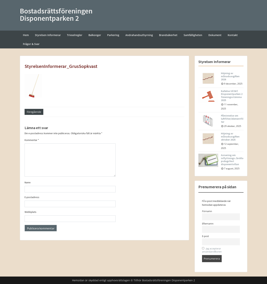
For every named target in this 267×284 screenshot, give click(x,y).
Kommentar (32, 140)
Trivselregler (74, 35)
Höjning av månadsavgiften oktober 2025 (230, 136)
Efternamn (207, 223)
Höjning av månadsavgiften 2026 (230, 76)
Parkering (113, 35)
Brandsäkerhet (168, 35)
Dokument (214, 35)
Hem (26, 35)
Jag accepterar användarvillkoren (212, 250)
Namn (28, 182)
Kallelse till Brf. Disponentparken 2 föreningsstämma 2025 (231, 95)
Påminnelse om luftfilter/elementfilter (232, 118)
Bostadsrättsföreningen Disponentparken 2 (56, 14)
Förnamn (207, 211)
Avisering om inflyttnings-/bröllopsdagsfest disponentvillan (232, 159)
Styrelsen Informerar (48, 35)
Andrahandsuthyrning (139, 35)
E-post (205, 236)
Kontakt (233, 35)
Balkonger (94, 35)
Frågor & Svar (31, 44)
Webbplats (30, 212)
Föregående (34, 112)
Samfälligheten (193, 35)
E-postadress (32, 197)
